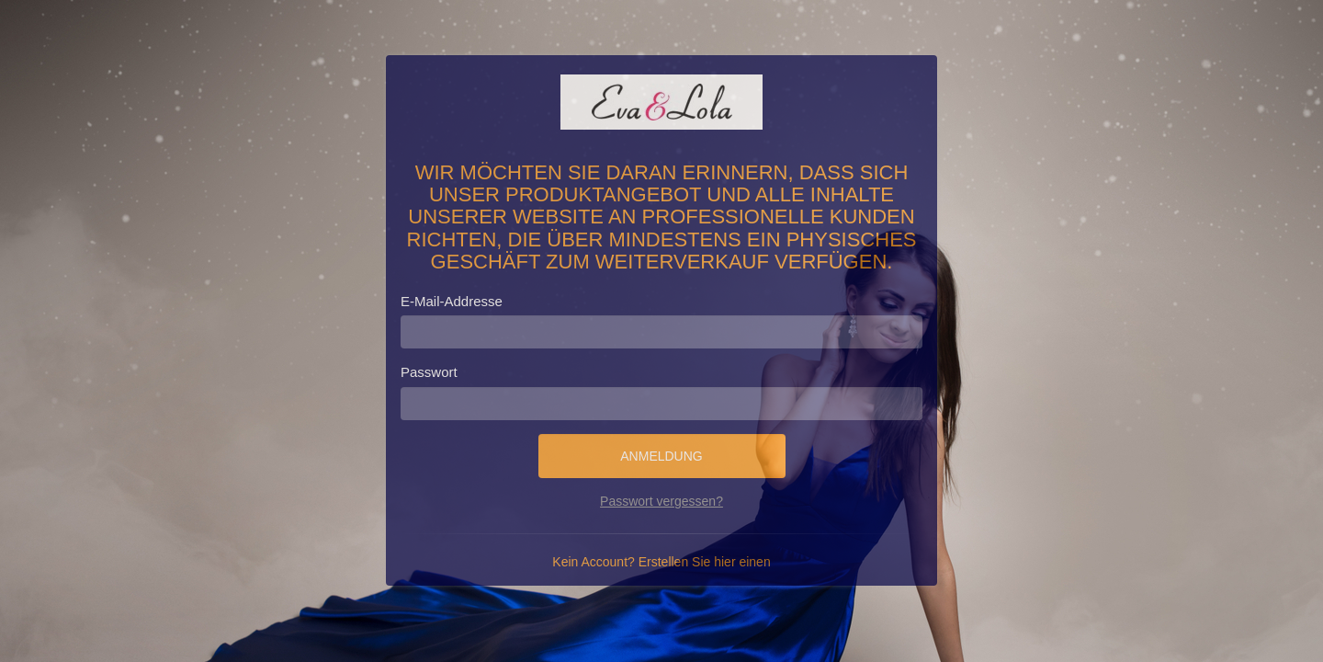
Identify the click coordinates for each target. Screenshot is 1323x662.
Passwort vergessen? (661, 501)
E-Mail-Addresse (452, 301)
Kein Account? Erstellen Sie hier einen (661, 561)
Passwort (429, 372)
